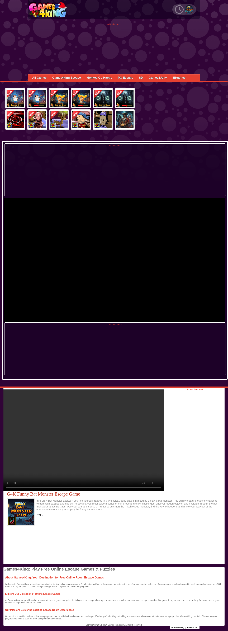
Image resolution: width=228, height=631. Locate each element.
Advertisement (114, 24)
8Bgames (179, 77)
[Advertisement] (114, 49)
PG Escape (125, 77)
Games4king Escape (66, 77)
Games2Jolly (158, 77)
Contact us (192, 628)
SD (141, 77)
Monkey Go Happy (99, 77)
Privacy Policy (177, 628)
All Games (39, 77)
